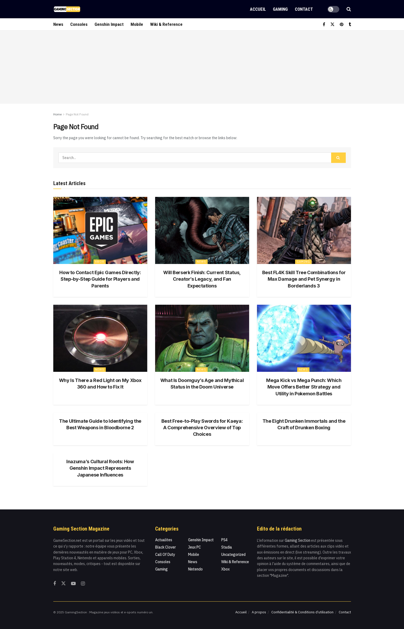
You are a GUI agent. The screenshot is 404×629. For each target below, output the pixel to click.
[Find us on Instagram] (83, 584)
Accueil (258, 9)
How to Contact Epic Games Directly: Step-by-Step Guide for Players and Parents (100, 279)
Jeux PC (194, 547)
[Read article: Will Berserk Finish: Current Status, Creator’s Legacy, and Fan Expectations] (202, 230)
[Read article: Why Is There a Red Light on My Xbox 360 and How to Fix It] (100, 338)
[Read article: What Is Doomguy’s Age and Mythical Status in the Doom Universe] (202, 338)
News (58, 24)
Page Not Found (77, 114)
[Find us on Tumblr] (350, 24)
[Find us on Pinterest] (341, 24)
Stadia (226, 547)
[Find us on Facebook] (324, 24)
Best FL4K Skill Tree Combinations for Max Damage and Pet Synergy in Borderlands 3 (304, 279)
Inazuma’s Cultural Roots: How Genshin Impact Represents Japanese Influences (100, 468)
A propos (259, 612)
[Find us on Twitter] (332, 24)
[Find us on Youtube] (73, 584)
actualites (163, 540)
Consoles (78, 24)
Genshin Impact (109, 24)
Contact (304, 9)
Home (57, 114)
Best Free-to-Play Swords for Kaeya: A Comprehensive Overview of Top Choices (202, 427)
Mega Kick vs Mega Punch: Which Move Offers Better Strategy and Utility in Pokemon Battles (303, 387)
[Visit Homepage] (67, 9)
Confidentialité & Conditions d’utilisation (302, 612)
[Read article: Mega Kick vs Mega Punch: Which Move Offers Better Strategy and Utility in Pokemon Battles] (304, 338)
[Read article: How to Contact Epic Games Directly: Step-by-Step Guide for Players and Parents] (100, 230)
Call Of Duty (165, 554)
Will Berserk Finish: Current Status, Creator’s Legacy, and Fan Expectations (202, 279)
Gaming (280, 9)
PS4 (224, 540)
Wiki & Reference (166, 24)
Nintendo (195, 569)
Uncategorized (233, 554)
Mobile (137, 24)
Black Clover (165, 547)
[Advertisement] (202, 67)
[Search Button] (349, 9)
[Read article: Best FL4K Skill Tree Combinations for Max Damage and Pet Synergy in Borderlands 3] (304, 230)
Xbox (99, 261)
